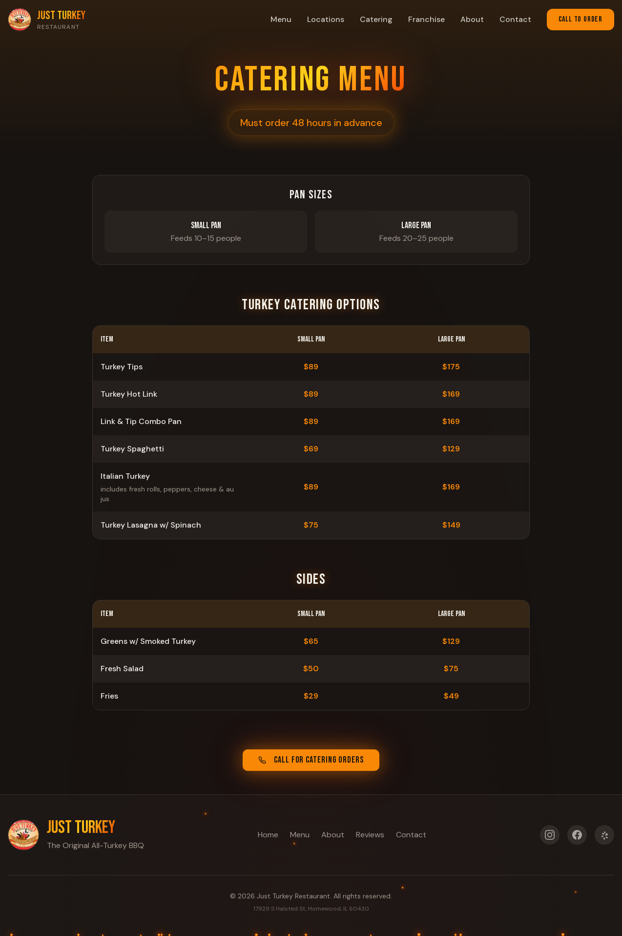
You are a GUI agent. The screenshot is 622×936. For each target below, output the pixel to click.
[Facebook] (577, 838)
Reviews (370, 834)
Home (268, 834)
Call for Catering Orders (311, 760)
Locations (325, 19)
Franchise (426, 19)
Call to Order (580, 19)
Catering (376, 19)
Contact (515, 19)
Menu (280, 19)
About (472, 19)
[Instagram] (550, 838)
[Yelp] (604, 838)
